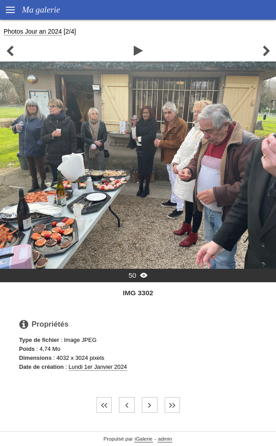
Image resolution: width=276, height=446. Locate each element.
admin (165, 439)
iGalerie (144, 439)
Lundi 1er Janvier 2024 (98, 366)
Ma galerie (41, 9)
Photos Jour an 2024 (33, 31)
